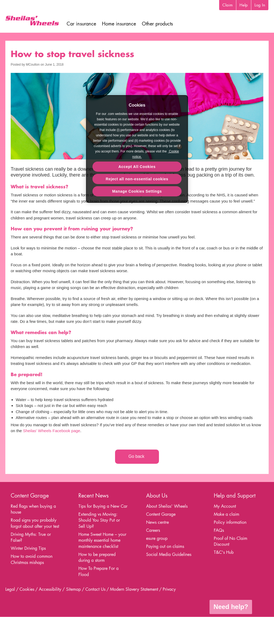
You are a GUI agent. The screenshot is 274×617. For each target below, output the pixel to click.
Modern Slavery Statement (134, 589)
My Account (225, 506)
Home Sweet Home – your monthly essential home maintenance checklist (102, 540)
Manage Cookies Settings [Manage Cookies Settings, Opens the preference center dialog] (137, 191)
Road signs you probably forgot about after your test (35, 523)
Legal (10, 589)
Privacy (169, 589)
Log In (259, 5)
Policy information (230, 522)
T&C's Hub (224, 552)
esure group (157, 538)
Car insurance (81, 24)
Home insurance (119, 24)
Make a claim (226, 514)
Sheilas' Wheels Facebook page (51, 430)
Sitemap (73, 589)
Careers (153, 530)
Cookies (27, 589)
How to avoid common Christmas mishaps (31, 559)
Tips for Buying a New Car (102, 506)
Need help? (231, 606)
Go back (137, 456)
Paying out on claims (165, 546)
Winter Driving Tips (28, 548)
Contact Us (95, 589)
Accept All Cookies (137, 166)
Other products (157, 24)
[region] (137, 149)
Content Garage (161, 514)
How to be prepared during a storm (97, 557)
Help (243, 5)
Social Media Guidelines (168, 554)
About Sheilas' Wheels (167, 506)
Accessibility (50, 589)
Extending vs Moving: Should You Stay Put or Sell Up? (99, 520)
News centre (157, 522)
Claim (227, 5)
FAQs (219, 530)
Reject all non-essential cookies (137, 179)
